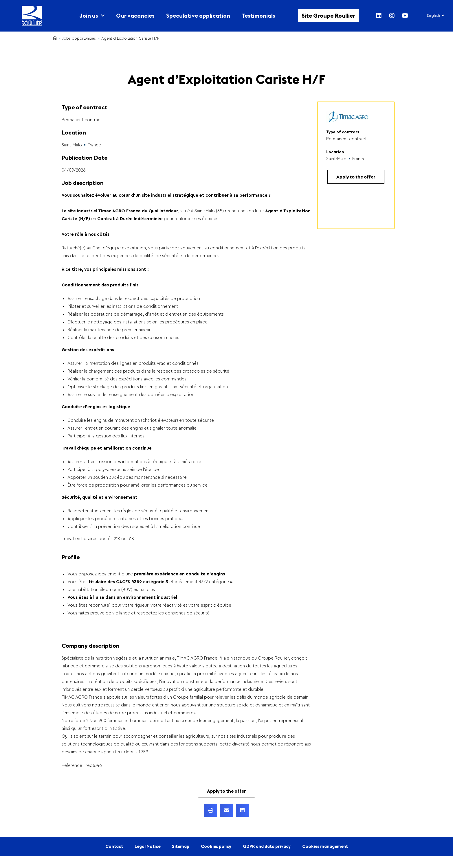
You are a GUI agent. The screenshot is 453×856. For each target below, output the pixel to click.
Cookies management (325, 846)
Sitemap (180, 846)
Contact (114, 846)
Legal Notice (147, 846)
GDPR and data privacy (267, 846)
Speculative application (198, 15)
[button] (210, 810)
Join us (91, 16)
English (435, 15)
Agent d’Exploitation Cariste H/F (130, 38)
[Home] (55, 38)
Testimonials (258, 15)
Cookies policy (216, 846)
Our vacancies (135, 15)
